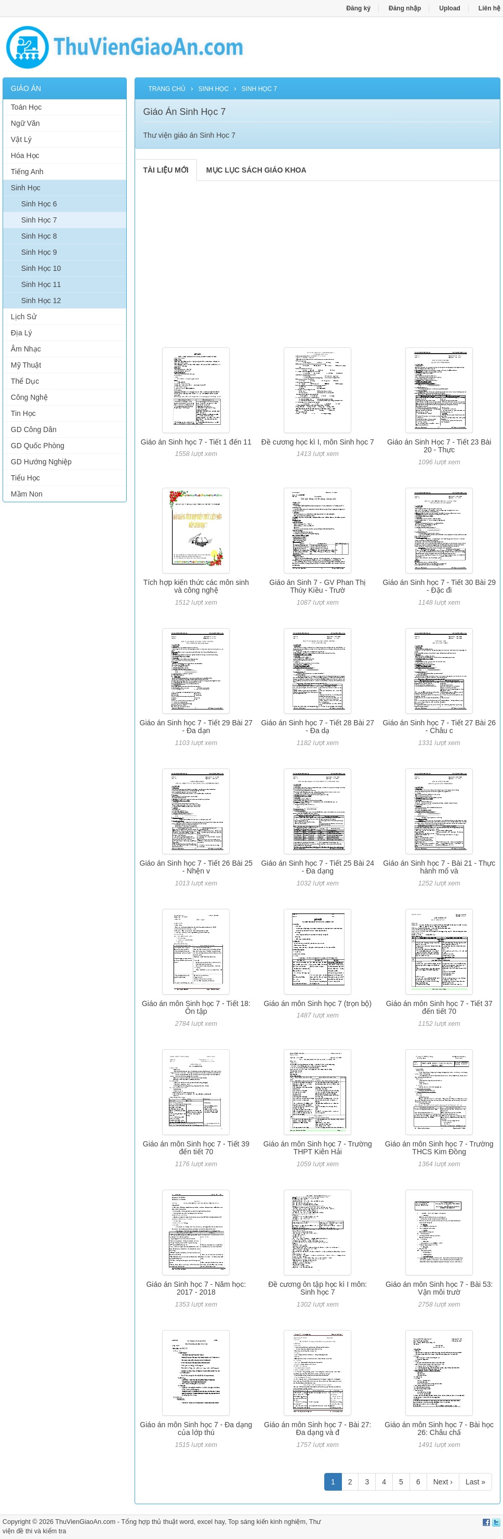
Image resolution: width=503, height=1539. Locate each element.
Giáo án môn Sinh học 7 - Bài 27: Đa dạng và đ (317, 1428)
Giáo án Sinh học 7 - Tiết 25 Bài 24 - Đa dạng (317, 867)
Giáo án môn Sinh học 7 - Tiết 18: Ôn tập (196, 1007)
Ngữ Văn (25, 123)
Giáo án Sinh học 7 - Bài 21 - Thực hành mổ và (439, 867)
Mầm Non (27, 494)
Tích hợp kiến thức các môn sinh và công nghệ (196, 586)
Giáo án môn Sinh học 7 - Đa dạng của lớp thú (196, 1428)
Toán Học (26, 107)
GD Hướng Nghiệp (41, 462)
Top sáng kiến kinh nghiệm (267, 1521)
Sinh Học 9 (39, 252)
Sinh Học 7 (39, 220)
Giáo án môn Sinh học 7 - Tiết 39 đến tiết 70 (196, 1148)
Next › (443, 1482)
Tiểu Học (25, 478)
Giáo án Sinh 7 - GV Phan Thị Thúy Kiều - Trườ (317, 586)
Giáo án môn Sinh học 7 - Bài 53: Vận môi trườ (439, 1288)
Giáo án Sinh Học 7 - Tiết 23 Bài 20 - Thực (439, 446)
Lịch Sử (23, 316)
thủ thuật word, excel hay (188, 1521)
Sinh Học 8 (39, 236)
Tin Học (23, 413)
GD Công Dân (34, 429)
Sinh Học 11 (41, 284)
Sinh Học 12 (41, 300)
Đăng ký (358, 8)
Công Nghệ (29, 397)
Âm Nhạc (26, 349)
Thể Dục (25, 381)
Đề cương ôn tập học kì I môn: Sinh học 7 (317, 1288)
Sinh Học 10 (41, 268)
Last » (475, 1482)
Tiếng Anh (27, 171)
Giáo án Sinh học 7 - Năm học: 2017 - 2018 (196, 1288)
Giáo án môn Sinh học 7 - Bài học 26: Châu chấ (439, 1428)
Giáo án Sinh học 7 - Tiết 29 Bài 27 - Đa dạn (196, 727)
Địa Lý (21, 333)
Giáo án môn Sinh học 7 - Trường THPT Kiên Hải (317, 1148)
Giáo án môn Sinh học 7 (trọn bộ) (317, 1003)
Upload (449, 8)
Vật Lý (21, 139)
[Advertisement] (65, 669)
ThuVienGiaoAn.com (85, 1521)
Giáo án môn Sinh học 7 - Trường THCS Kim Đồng (439, 1148)
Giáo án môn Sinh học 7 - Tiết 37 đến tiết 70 (439, 1007)
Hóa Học (25, 155)
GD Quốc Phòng (37, 445)
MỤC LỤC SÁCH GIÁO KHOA (256, 170)
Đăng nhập (405, 8)
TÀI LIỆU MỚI (165, 170)
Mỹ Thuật (26, 365)
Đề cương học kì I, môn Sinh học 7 (317, 442)
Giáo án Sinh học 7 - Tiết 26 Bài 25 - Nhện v (196, 867)
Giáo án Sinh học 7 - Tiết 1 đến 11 (196, 442)
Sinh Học (26, 188)
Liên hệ (489, 8)
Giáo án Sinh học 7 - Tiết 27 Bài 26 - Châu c (439, 727)
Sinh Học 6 (39, 204)
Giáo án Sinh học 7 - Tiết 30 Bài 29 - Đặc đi (439, 586)
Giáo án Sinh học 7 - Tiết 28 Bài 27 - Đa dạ (317, 727)
